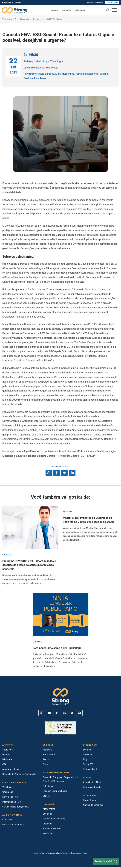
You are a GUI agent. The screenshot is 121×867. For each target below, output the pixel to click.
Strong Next (24, 19)
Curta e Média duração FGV (15, 806)
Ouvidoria (47, 814)
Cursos (54, 10)
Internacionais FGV (11, 802)
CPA (4, 764)
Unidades (66, 10)
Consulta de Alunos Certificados (19, 774)
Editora (46, 796)
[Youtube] (49, 713)
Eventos (35, 19)
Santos (46, 759)
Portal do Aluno (112, 2)
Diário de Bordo (90, 769)
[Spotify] (79, 713)
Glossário (47, 823)
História (6, 754)
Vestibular (7, 787)
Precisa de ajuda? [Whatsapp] (106, 861)
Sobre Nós (7, 749)
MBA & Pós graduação (13, 824)
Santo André (49, 754)
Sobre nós (80, 10)
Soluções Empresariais (95, 2)
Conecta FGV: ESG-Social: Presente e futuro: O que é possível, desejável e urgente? (52, 19)
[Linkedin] (64, 713)
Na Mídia (87, 754)
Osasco (46, 764)
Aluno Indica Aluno (92, 782)
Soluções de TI (50, 786)
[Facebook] (57, 713)
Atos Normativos (10, 769)
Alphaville (47, 749)
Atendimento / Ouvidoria (11, 2)
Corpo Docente (90, 800)
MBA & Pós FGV (10, 797)
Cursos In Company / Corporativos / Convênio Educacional (60, 779)
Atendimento (49, 809)
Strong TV (88, 764)
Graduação (7, 792)
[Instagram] (41, 713)
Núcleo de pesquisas (93, 805)
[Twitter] (72, 713)
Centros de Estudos (92, 787)
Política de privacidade (54, 818)
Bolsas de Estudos (52, 828)
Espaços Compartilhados (55, 791)
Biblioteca (7, 759)
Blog (85, 759)
